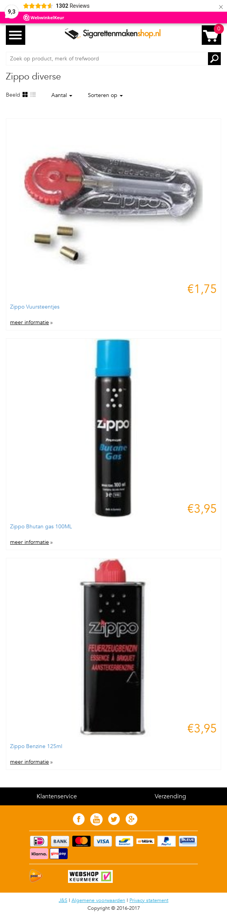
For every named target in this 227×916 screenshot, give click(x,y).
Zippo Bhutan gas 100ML (41, 526)
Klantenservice (57, 796)
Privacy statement (148, 900)
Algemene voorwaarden (98, 900)
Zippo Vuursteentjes (34, 307)
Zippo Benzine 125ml (36, 746)
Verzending (170, 796)
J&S (63, 900)
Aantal (61, 95)
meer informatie (29, 322)
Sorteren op (105, 95)
